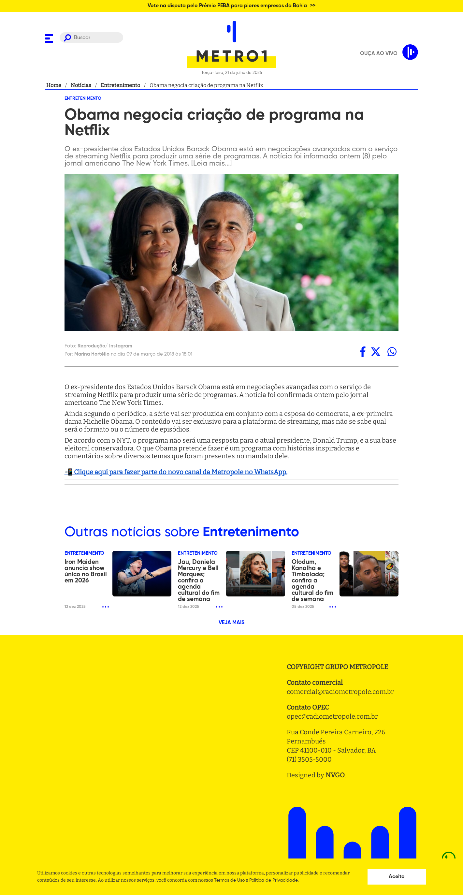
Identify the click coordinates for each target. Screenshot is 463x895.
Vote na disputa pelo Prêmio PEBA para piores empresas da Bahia (227, 5)
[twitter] (375, 352)
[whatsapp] (391, 352)
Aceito (397, 876)
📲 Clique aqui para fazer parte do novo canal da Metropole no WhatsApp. (176, 472)
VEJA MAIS (231, 622)
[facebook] (362, 352)
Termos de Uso (229, 880)
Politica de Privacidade (273, 880)
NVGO (335, 775)
